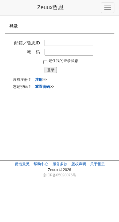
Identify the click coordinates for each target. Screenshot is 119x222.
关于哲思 (97, 164)
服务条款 (60, 164)
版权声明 (78, 164)
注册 (38, 79)
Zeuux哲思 (50, 7)
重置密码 (42, 86)
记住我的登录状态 (63, 61)
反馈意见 (22, 164)
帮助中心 (41, 164)
